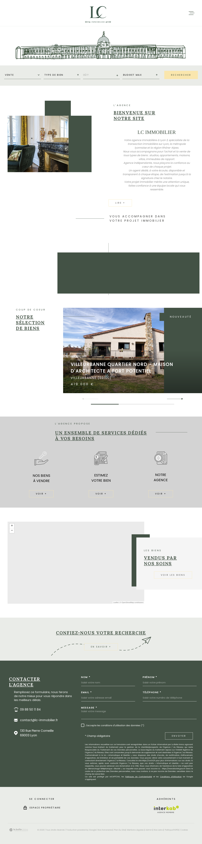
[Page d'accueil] (98, 13)
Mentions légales (135, 830)
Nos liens (158, 830)
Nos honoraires (105, 830)
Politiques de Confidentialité (138, 776)
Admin (149, 830)
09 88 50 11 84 (30, 709)
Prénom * (150, 677)
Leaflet (116, 602)
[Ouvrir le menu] (191, 13)
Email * (86, 692)
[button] (181, 398)
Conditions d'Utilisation (171, 776)
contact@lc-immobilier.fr (39, 720)
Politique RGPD (171, 830)
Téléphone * (152, 692)
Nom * (85, 677)
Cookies (184, 830)
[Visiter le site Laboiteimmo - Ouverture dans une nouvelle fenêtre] (19, 829)
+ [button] (12, 526)
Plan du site (119, 830)
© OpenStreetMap (127, 602)
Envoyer (179, 735)
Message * (89, 707)
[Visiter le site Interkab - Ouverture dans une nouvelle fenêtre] (166, 809)
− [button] (12, 530)
